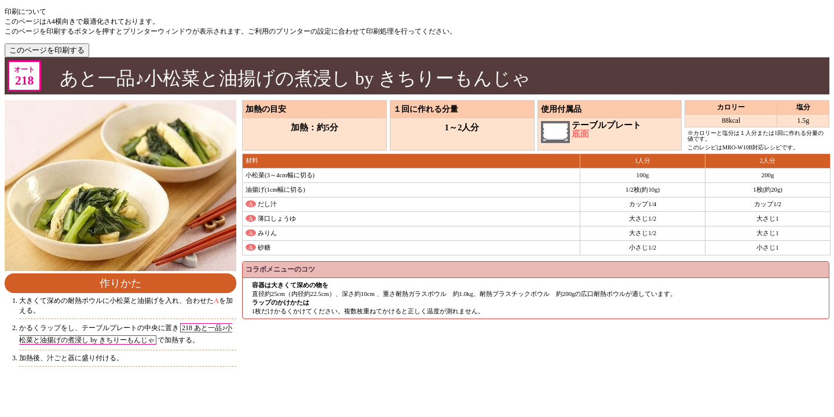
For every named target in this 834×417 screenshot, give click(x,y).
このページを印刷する (47, 50)
